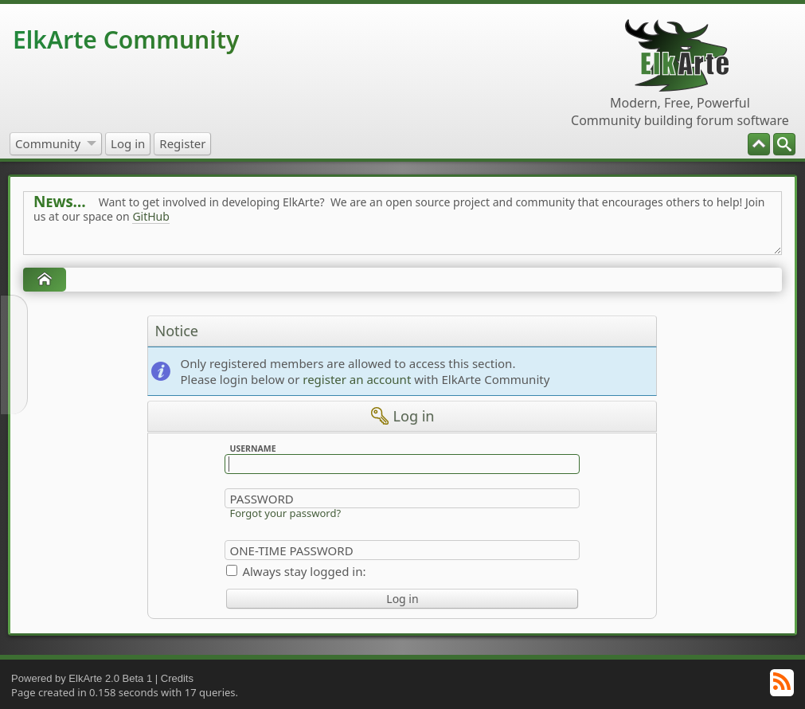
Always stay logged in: (303, 571)
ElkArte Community (126, 39)
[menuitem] (784, 144)
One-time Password (291, 550)
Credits (177, 678)
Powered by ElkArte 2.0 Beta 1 (81, 678)
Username (253, 448)
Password (261, 499)
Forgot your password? (285, 513)
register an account (357, 379)
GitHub (151, 216)
